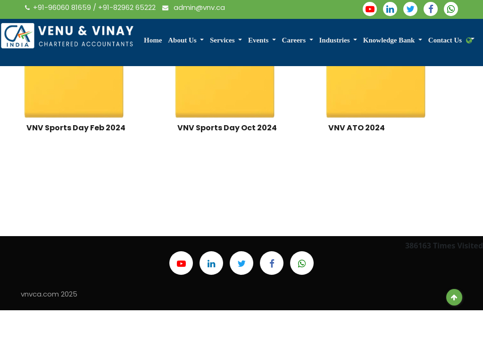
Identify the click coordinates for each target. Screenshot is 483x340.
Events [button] (259, 40)
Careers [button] (295, 40)
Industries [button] (335, 40)
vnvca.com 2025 (49, 294)
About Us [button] (183, 40)
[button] (470, 41)
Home (153, 40)
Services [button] (223, 40)
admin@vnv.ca (193, 7)
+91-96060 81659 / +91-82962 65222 (91, 7)
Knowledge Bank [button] (389, 40)
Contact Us (445, 40)
